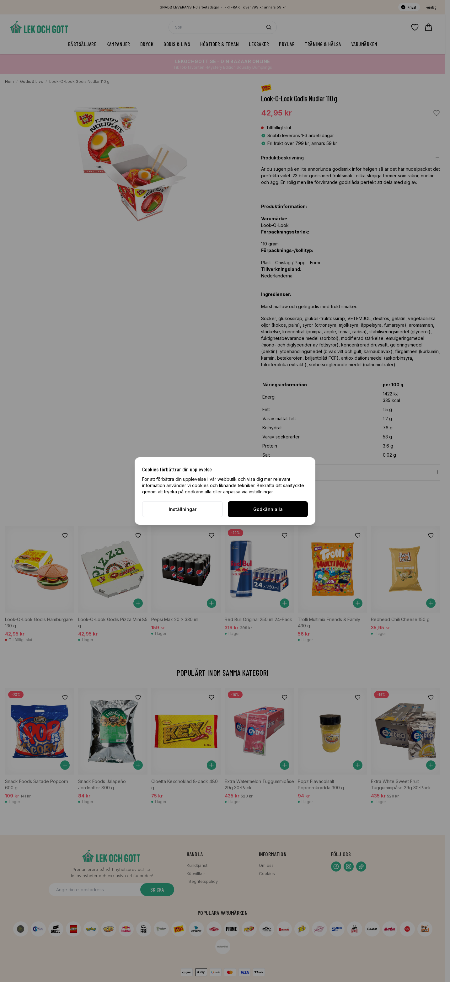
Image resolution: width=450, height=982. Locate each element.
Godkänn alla (268, 509)
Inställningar (182, 509)
